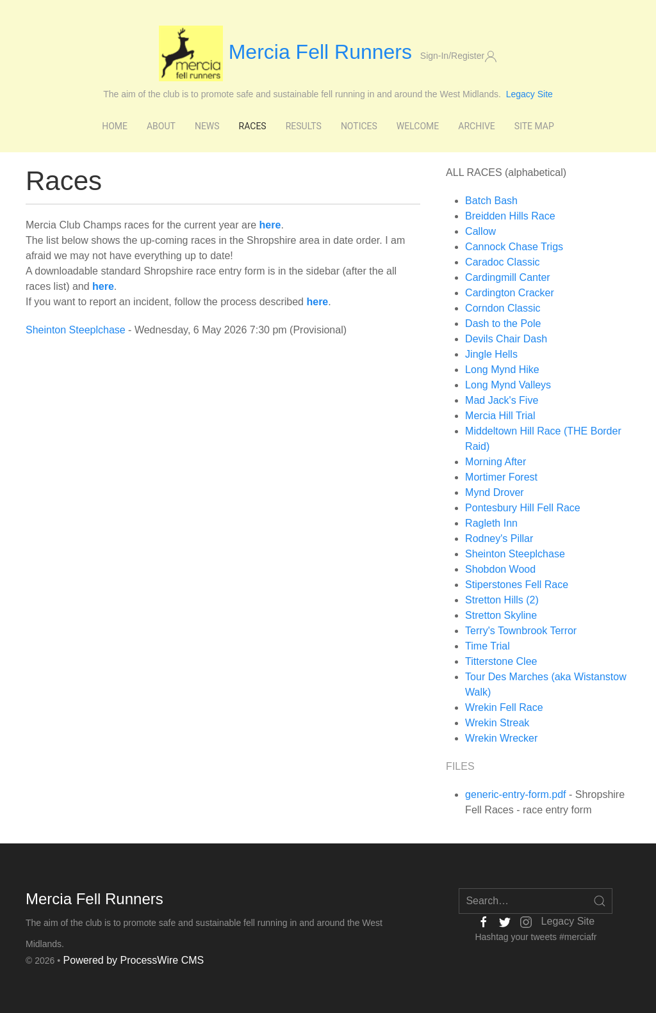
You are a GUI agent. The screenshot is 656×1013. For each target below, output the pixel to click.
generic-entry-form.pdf (515, 794)
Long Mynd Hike (502, 369)
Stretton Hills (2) (502, 599)
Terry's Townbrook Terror (521, 630)
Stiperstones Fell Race (516, 584)
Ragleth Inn (491, 523)
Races (252, 126)
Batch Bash (491, 200)
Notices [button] (359, 126)
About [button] (161, 126)
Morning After (495, 461)
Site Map (534, 126)
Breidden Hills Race (510, 216)
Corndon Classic (502, 308)
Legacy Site (529, 94)
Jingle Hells (491, 354)
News (207, 126)
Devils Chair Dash (506, 338)
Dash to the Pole (503, 323)
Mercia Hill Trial (500, 415)
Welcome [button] (418, 126)
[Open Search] (599, 901)
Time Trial (487, 646)
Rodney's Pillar (499, 538)
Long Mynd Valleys (508, 384)
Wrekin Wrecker (501, 738)
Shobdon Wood (500, 569)
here (103, 286)
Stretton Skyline (501, 615)
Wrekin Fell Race (504, 707)
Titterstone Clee (501, 661)
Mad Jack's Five (501, 400)
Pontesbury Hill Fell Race (522, 507)
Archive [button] (476, 126)
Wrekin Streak (497, 722)
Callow (480, 231)
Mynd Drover (494, 492)
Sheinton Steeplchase (76, 329)
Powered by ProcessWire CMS (133, 960)
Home (114, 126)
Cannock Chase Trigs (514, 246)
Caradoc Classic (502, 262)
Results (304, 126)
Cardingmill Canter (507, 277)
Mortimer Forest (501, 477)
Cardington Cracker (509, 292)
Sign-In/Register (458, 56)
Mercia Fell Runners (288, 51)
